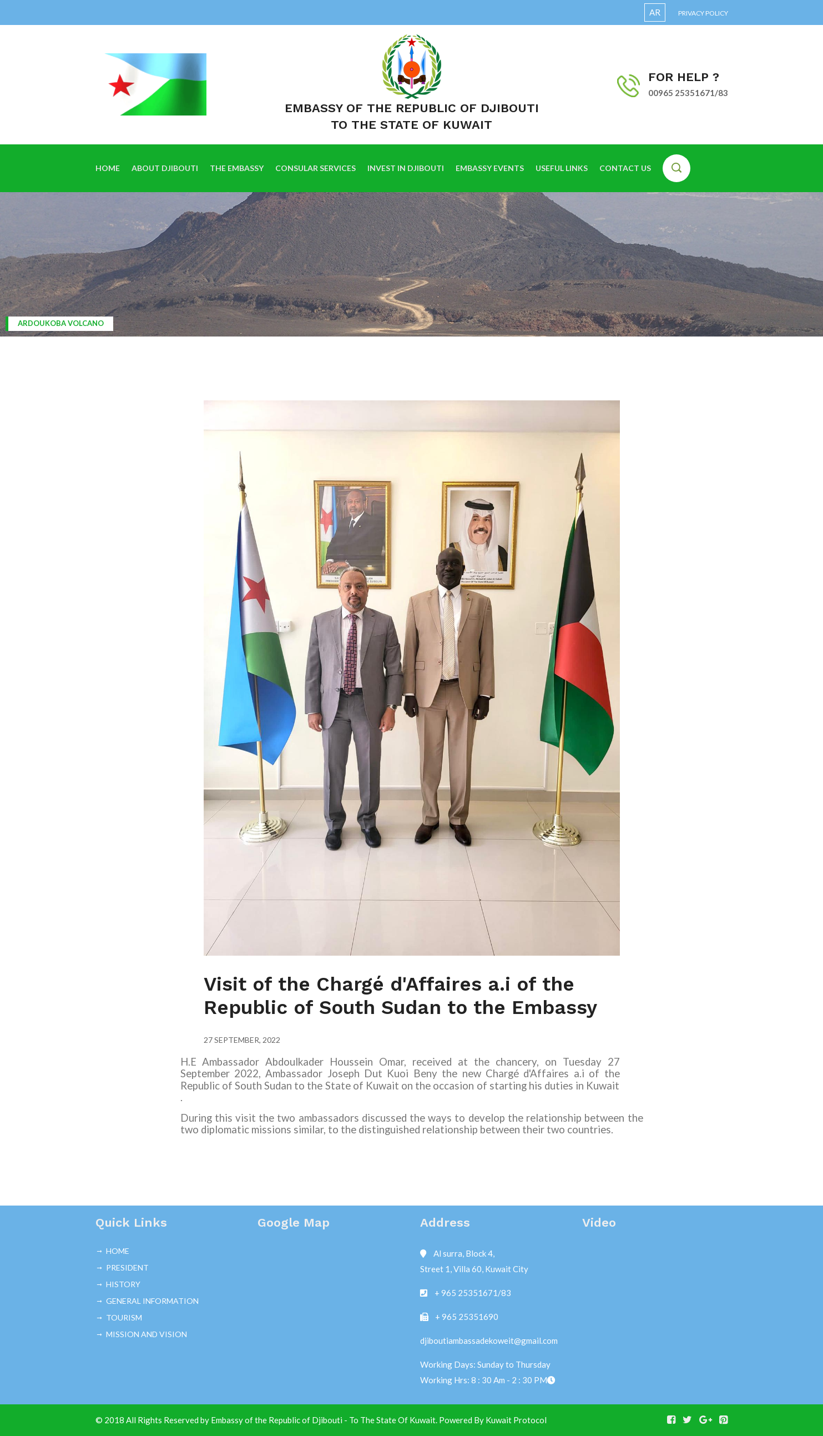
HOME (107, 168)
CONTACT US (625, 168)
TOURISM (124, 1317)
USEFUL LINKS (562, 168)
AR (654, 12)
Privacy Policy (703, 13)
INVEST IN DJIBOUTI (405, 168)
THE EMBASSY (237, 168)
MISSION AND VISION (146, 1334)
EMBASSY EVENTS (490, 168)
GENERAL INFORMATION (152, 1301)
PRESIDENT (127, 1267)
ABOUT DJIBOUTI (165, 168)
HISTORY (123, 1284)
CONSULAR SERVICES (315, 168)
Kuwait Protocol (516, 1420)
